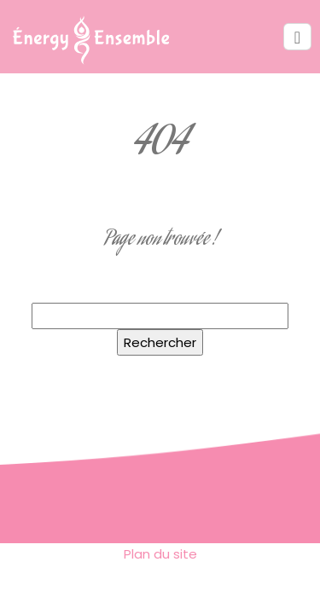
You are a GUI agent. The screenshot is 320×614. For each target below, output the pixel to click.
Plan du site (160, 554)
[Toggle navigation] (297, 37)
